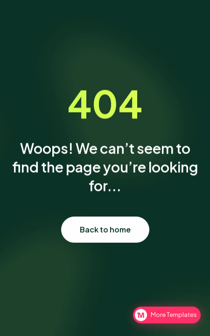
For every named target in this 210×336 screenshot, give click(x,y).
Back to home (105, 229)
